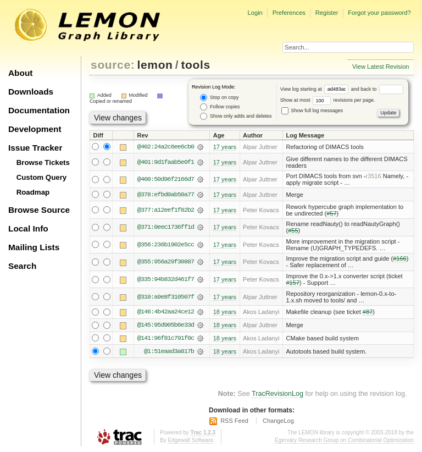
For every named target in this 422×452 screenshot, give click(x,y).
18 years (224, 312)
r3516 (373, 176)
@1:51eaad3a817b (169, 352)
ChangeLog (278, 421)
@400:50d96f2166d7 (165, 179)
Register (326, 12)
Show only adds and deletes (235, 116)
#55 (293, 231)
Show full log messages (312, 110)
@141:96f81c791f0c (165, 338)
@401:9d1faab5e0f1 (165, 162)
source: (113, 64)
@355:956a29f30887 (165, 262)
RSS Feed (234, 421)
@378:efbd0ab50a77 (165, 194)
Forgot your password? (379, 12)
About (20, 73)
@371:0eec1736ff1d (165, 227)
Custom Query (41, 177)
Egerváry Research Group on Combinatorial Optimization (344, 441)
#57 (331, 213)
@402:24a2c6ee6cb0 (165, 146)
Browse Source (39, 209)
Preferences (289, 12)
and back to (377, 89)
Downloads (30, 91)
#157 (292, 283)
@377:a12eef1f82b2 (165, 210)
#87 (368, 312)
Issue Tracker (35, 147)
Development (35, 129)
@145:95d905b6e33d (165, 325)
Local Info (28, 228)
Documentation (39, 110)
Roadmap (33, 192)
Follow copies (220, 107)
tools (195, 64)
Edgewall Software (190, 441)
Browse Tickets (43, 162)
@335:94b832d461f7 (165, 279)
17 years (224, 147)
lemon (155, 64)
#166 (400, 259)
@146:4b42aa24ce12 (165, 312)
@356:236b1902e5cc (165, 244)
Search (22, 266)
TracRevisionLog (277, 395)
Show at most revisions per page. (327, 100)
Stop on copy (219, 97)
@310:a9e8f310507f (165, 297)
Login (254, 12)
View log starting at (315, 89)
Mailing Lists (33, 247)
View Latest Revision (380, 66)
